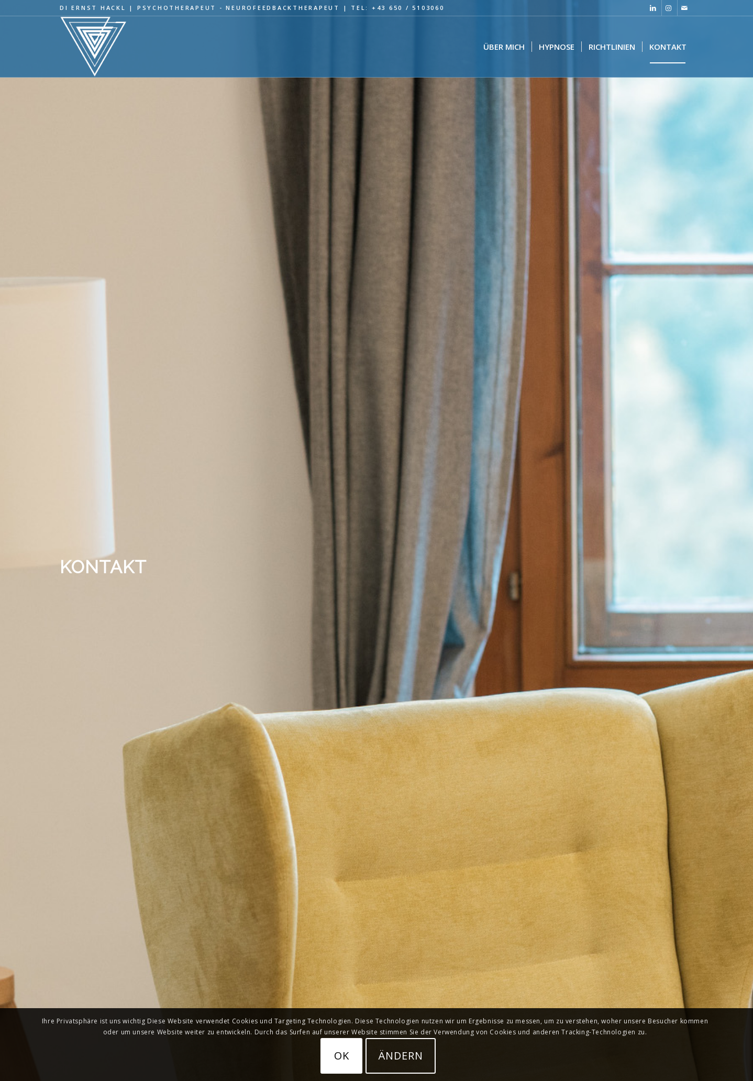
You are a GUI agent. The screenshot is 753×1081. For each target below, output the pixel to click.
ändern (400, 1056)
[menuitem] (504, 46)
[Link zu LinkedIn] (653, 8)
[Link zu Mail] (685, 8)
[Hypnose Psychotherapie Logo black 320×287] (93, 46)
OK (341, 1056)
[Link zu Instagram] (669, 8)
